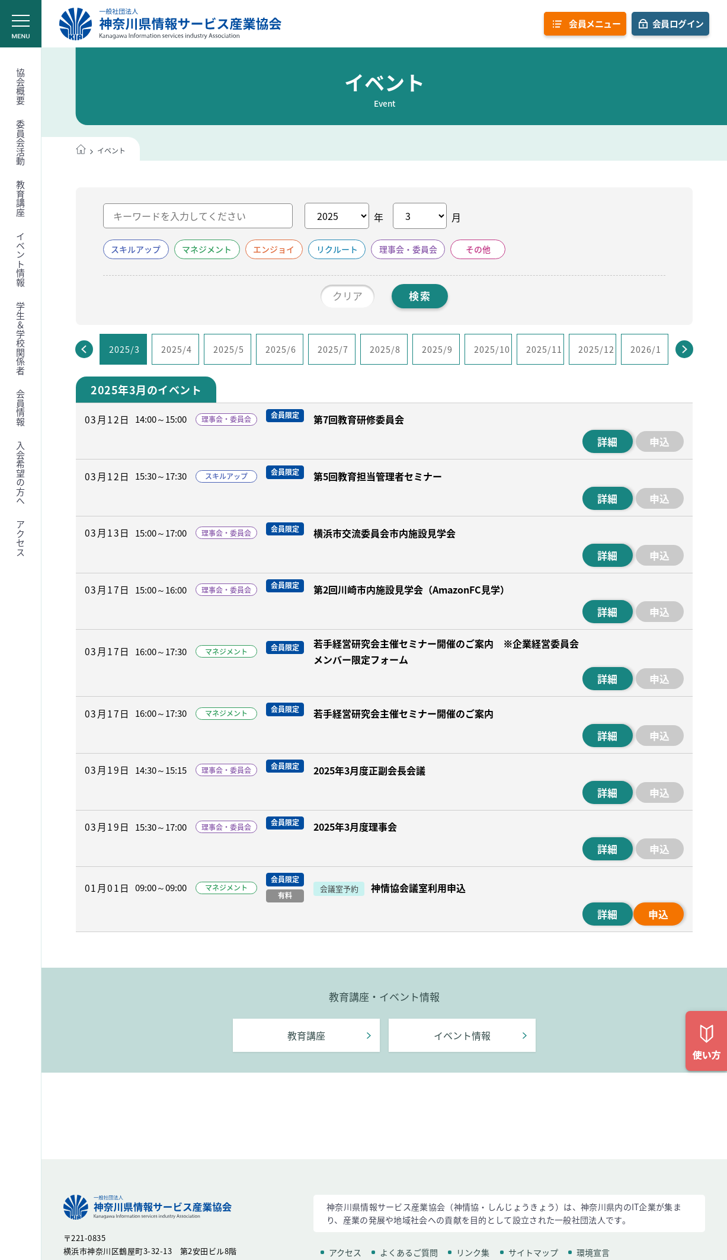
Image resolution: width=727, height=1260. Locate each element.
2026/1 (645, 349)
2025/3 (124, 349)
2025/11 (544, 349)
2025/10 (492, 349)
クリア (347, 296)
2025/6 (280, 349)
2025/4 (176, 349)
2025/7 (333, 349)
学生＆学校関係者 (20, 338)
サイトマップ (533, 1252)
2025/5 (228, 349)
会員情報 (20, 408)
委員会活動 (20, 143)
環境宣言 (593, 1252)
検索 (420, 296)
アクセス (20, 538)
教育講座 (20, 198)
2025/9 (437, 349)
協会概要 (20, 86)
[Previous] (84, 350)
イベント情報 (20, 259)
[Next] (684, 350)
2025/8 (385, 349)
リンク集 (472, 1252)
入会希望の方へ (20, 473)
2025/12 (596, 349)
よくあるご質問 (409, 1252)
